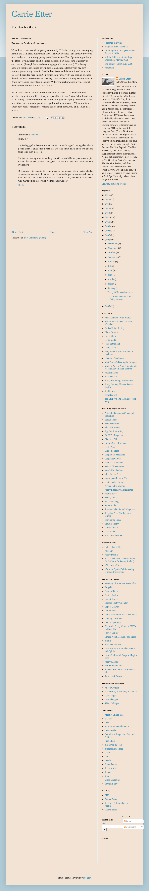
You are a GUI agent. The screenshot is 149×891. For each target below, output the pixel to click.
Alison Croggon (112, 687)
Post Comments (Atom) (35, 237)
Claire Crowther (112, 332)
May (110, 275)
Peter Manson (111, 376)
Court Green (110, 610)
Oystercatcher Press (114, 482)
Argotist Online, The (114, 715)
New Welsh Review (114, 470)
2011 (107, 217)
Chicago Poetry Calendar (116, 603)
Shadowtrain (110, 768)
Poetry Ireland (111, 554)
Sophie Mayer (111, 391)
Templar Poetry (112, 524)
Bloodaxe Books (112, 427)
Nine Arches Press (113, 474)
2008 (107, 230)
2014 (107, 204)
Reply (21, 185)
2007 (107, 235)
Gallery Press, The (113, 547)
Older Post (87, 232)
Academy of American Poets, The (120, 583)
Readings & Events (113, 43)
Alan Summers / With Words (118, 317)
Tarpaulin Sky (111, 784)
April (110, 279)
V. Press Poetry (111, 527)
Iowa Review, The (113, 644)
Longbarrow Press (113, 458)
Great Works (110, 730)
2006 (107, 239)
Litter (107, 756)
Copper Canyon (112, 607)
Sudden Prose (111, 809)
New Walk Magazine (114, 466)
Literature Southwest (114, 358)
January (112, 288)
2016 (107, 195)
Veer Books (110, 531)
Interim (108, 640)
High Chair (110, 741)
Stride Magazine (112, 780)
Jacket (107, 752)
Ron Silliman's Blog (114, 665)
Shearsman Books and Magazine (120, 509)
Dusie (107, 722)
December (113, 243)
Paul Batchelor (111, 372)
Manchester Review (114, 462)
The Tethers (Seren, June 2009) (119, 64)
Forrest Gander (111, 633)
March (111, 284)
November (113, 248)
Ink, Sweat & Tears (113, 745)
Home (53, 232)
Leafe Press (110, 447)
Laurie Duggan (111, 699)
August (111, 261)
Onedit (108, 760)
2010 (107, 222)
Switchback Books (113, 676)
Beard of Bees (111, 591)
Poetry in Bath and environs (120, 292)
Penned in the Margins (115, 486)
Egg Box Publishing (114, 431)
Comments (130, 827)
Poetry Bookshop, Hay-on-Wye (119, 380)
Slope (107, 776)
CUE (107, 795)
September (113, 257)
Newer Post (17, 232)
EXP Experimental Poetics (117, 726)
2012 (107, 213)
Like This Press (112, 451)
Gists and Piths (111, 439)
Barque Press (111, 419)
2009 (107, 226)
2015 (107, 199)
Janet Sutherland (112, 344)
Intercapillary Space (114, 749)
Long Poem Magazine (115, 454)
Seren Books (110, 505)
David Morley (111, 336)
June (110, 270)
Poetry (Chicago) (112, 662)
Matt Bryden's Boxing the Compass (121, 362)
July (110, 266)
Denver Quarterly (113, 622)
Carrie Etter (31, 13)
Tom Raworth (111, 395)
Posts (127, 821)
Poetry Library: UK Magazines (119, 490)
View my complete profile (114, 184)
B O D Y (109, 718)
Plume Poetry (111, 764)
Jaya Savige (110, 695)
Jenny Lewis (110, 347)
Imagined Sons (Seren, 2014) (118, 46)
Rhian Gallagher (112, 703)
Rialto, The (110, 497)
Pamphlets (109, 67)
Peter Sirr (109, 551)
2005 (107, 306)
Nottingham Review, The (116, 478)
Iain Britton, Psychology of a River (121, 691)
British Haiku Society (115, 328)
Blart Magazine (112, 423)
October (112, 252)
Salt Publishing (111, 501)
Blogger (87, 878)
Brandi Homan (111, 599)
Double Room (111, 799)
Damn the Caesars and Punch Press (121, 614)
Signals (108, 772)
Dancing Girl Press (113, 618)
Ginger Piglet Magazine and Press (120, 637)
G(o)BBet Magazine (114, 435)
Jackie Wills (110, 340)
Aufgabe (108, 587)
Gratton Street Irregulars (116, 443)
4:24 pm (35, 134)
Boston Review (112, 595)
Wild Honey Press (113, 565)
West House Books (113, 535)
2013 (107, 208)
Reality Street (111, 493)
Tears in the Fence (113, 520)
